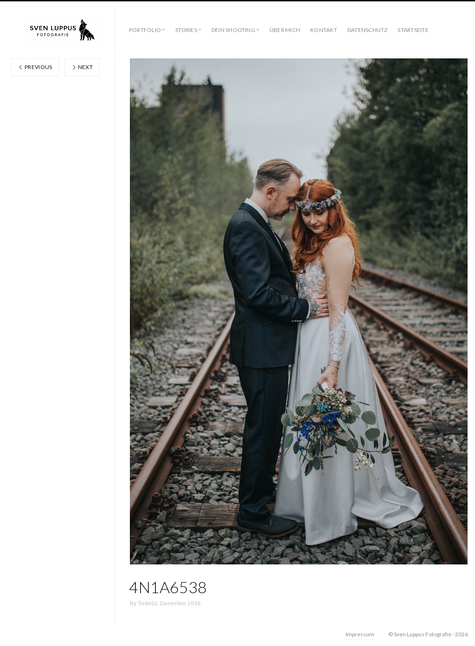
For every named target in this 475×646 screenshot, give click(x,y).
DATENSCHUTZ (367, 29)
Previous (35, 66)
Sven (144, 603)
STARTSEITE (413, 29)
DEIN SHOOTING (233, 29)
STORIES (186, 29)
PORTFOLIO (145, 29)
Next (82, 66)
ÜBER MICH (285, 29)
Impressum (360, 634)
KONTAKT (323, 29)
